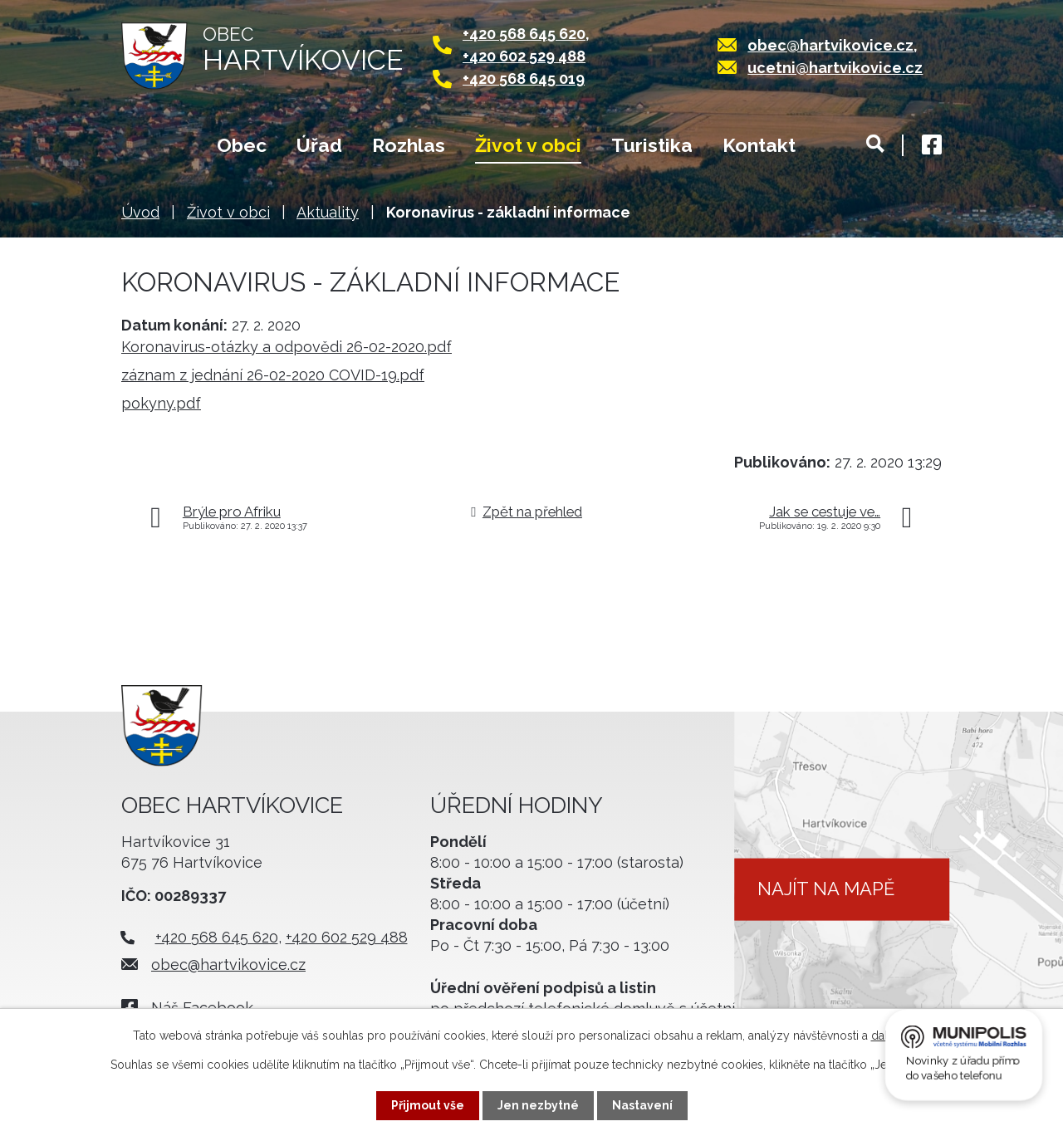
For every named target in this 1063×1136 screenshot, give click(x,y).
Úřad (319, 145)
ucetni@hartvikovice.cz (835, 67)
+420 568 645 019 (524, 78)
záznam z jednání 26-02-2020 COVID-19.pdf (272, 375)
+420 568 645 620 (524, 33)
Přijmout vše (427, 1105)
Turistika (652, 145)
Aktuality (327, 212)
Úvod (154, 147)
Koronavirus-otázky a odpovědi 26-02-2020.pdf (286, 346)
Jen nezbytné (538, 1105)
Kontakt (759, 145)
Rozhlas (408, 145)
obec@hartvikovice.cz (830, 45)
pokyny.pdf (161, 403)
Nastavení (642, 1105)
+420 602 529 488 (524, 56)
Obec (242, 145)
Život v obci (528, 145)
